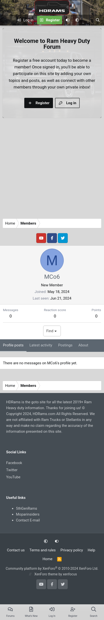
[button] (77, 20)
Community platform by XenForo (52, 568)
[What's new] (87, 20)
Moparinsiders (27, 514)
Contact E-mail (28, 520)
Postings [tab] (65, 345)
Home (47, 559)
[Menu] (7, 20)
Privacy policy (72, 550)
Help (91, 550)
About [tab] (83, 345)
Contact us (16, 550)
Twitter (11, 470)
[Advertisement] (46, 169)
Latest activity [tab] (40, 345)
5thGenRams (26, 508)
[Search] (97, 20)
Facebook (14, 463)
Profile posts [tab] (13, 345)
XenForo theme (46, 574)
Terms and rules (42, 550)
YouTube (13, 477)
